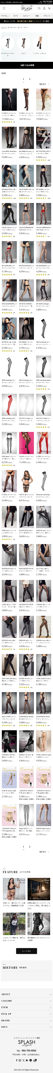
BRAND (26, 1020)
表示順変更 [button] (26, 65)
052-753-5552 (47, 1)
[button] (39, 8)
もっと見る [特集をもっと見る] (26, 951)
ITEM (26, 1007)
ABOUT (26, 994)
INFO (26, 1027)
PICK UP (26, 1014)
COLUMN (26, 1001)
